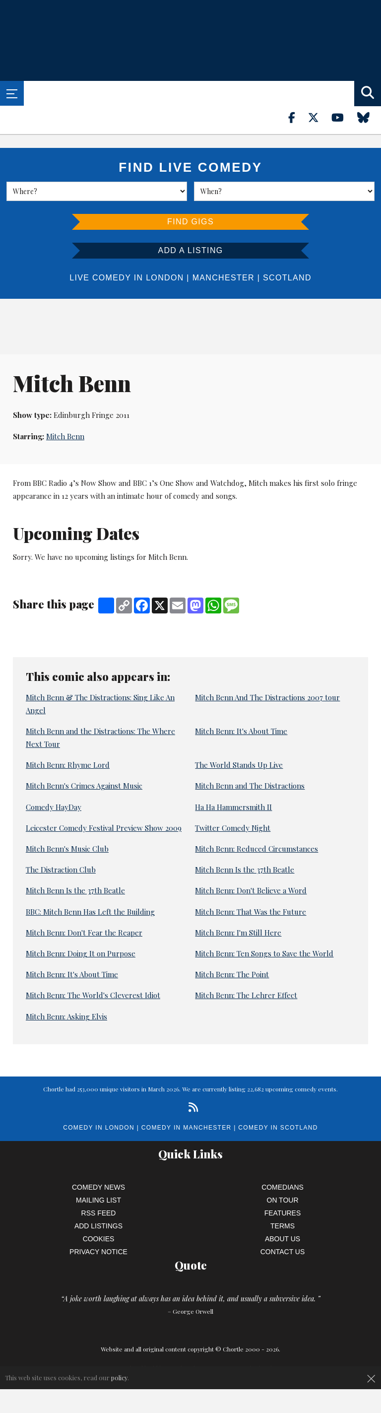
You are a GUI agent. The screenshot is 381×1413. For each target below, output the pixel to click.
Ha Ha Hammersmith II (233, 807)
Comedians (282, 1187)
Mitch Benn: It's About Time (241, 731)
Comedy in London (98, 1127)
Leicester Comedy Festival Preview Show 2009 (104, 828)
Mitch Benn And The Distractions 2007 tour (267, 697)
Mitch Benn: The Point (232, 974)
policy (119, 1377)
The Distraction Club (61, 870)
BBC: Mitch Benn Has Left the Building (90, 912)
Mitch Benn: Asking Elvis (66, 1016)
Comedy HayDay (53, 807)
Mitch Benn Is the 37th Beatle (244, 870)
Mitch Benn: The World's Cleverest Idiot (93, 995)
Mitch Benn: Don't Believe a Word (251, 890)
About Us (282, 1239)
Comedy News (98, 1187)
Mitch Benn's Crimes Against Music (84, 786)
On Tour (283, 1200)
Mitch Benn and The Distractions (250, 786)
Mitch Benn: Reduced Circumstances (256, 849)
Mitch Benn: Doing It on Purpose (80, 953)
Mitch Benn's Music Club (67, 849)
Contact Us (282, 1252)
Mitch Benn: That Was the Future (250, 912)
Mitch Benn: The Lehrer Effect (246, 995)
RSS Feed (98, 1213)
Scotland (287, 277)
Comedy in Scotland (278, 1127)
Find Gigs (190, 221)
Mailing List (98, 1200)
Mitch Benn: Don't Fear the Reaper (84, 933)
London (165, 277)
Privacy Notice (98, 1252)
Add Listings (98, 1226)
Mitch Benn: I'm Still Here (238, 933)
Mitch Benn (65, 436)
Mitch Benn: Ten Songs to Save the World (264, 953)
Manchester (223, 277)
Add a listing (190, 250)
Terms (282, 1226)
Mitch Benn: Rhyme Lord (68, 765)
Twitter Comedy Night (232, 828)
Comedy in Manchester (186, 1127)
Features (282, 1213)
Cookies (99, 1239)
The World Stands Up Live (239, 765)
